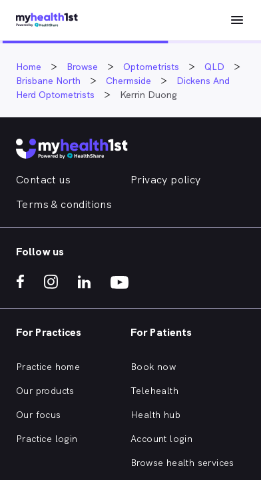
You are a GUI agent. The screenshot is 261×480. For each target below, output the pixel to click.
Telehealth (154, 391)
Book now (153, 367)
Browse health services (182, 463)
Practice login (47, 439)
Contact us (43, 180)
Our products (45, 391)
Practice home (48, 367)
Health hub (155, 415)
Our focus (38, 415)
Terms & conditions (64, 204)
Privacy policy (165, 180)
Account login (161, 439)
